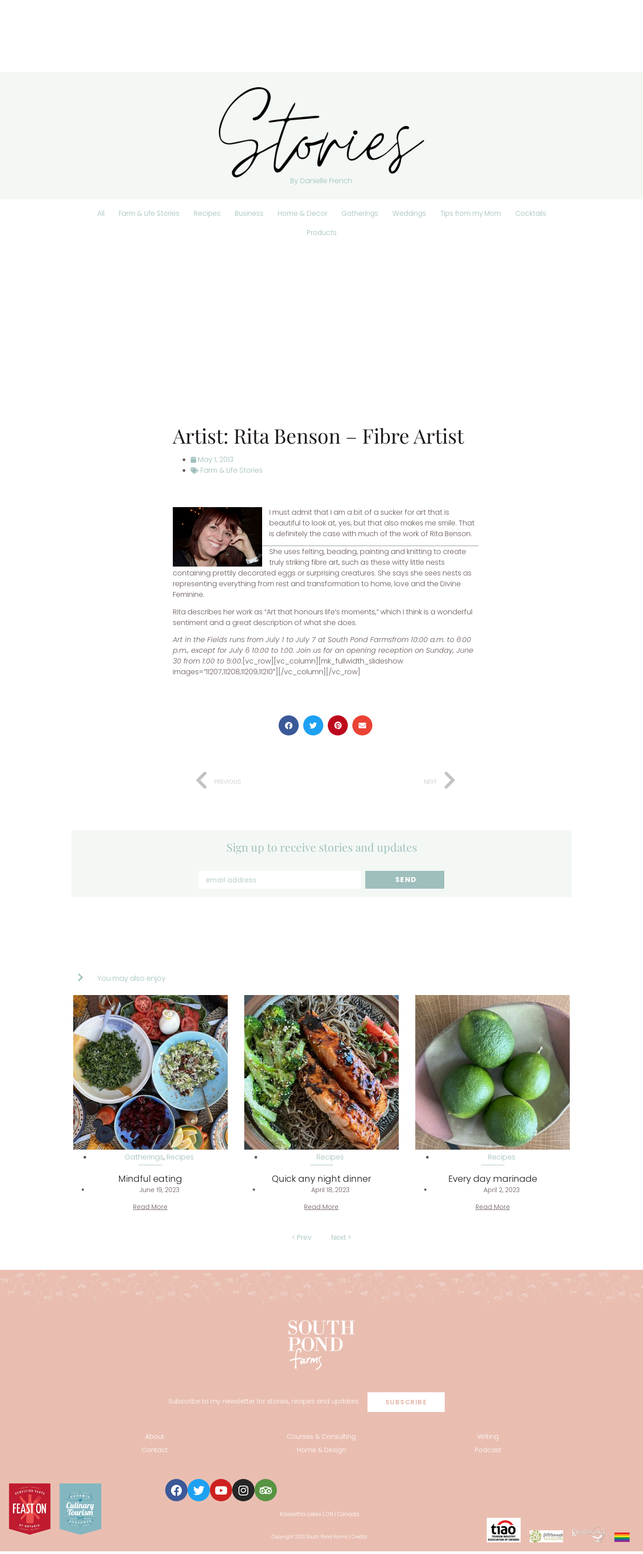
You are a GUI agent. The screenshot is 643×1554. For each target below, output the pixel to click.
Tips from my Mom (474, 214)
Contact (155, 1452)
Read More (150, 1209)
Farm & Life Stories (144, 214)
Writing (488, 1439)
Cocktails (536, 214)
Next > (341, 1240)
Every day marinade (492, 1181)
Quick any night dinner (321, 1181)
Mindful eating (150, 1181)
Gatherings (358, 214)
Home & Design (321, 1452)
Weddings (410, 214)
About (154, 1439)
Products (321, 234)
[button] (289, 728)
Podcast (488, 1452)
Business (245, 214)
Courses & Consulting (321, 1439)
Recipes (203, 214)
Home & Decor (300, 214)
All (95, 214)
